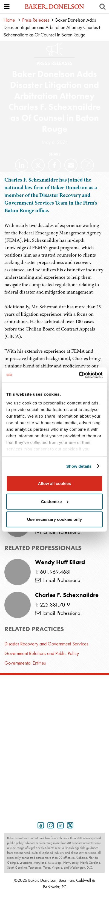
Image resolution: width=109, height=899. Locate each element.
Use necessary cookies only (54, 519)
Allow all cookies (54, 483)
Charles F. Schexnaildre (67, 595)
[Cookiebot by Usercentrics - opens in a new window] (79, 374)
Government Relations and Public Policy (41, 653)
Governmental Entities (25, 663)
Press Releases (35, 20)
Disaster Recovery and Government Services (46, 643)
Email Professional (58, 531)
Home (9, 20)
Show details (79, 466)
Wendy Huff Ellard (60, 562)
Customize (54, 501)
